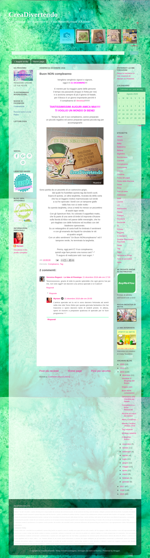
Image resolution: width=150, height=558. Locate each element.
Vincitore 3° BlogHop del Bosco (128, 380)
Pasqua (120, 215)
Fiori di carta (122, 191)
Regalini (120, 233)
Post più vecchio (101, 370)
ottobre (125, 448)
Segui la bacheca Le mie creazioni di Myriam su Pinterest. (126, 76)
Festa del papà (123, 178)
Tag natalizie (127, 429)
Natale (120, 212)
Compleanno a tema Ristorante (128, 407)
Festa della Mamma (125, 181)
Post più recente (49, 370)
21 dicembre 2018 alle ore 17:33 (96, 277)
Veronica (80, 101)
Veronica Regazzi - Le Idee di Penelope (64, 277)
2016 (122, 490)
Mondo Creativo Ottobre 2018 (128, 424)
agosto (125, 455)
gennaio (126, 482)
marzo (125, 474)
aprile (125, 470)
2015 (122, 494)
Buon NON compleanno (128, 392)
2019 (122, 368)
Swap (119, 245)
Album (119, 136)
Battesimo (121, 147)
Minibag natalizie (129, 433)
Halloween (121, 195)
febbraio (126, 478)
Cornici (120, 171)
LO (118, 205)
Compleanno (53, 264)
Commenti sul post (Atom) (59, 377)
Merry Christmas (129, 419)
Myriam (56, 298)
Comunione (122, 167)
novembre (126, 444)
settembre (126, 452)
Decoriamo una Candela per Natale (128, 399)
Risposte (53, 293)
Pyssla (120, 229)
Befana (120, 150)
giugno (125, 463)
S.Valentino (122, 236)
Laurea (120, 202)
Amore (120, 140)
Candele (120, 161)
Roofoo (98, 551)
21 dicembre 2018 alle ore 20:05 (78, 298)
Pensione (121, 219)
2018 (122, 372)
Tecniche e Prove (124, 255)
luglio (124, 459)
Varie (119, 262)
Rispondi (50, 288)
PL (118, 226)
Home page (38, 61)
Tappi (119, 252)
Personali (121, 222)
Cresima (120, 174)
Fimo (119, 188)
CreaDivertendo (33, 14)
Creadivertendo (19, 106)
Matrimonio (122, 209)
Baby (119, 143)
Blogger (116, 551)
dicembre (126, 375)
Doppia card (127, 387)
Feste (119, 184)
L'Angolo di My (21, 61)
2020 (122, 364)
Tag (61, 264)
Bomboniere (122, 157)
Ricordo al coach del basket (129, 414)
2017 (122, 486)
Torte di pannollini (124, 259)
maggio (125, 467)
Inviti (119, 198)
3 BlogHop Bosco (126, 438)
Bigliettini (121, 154)
